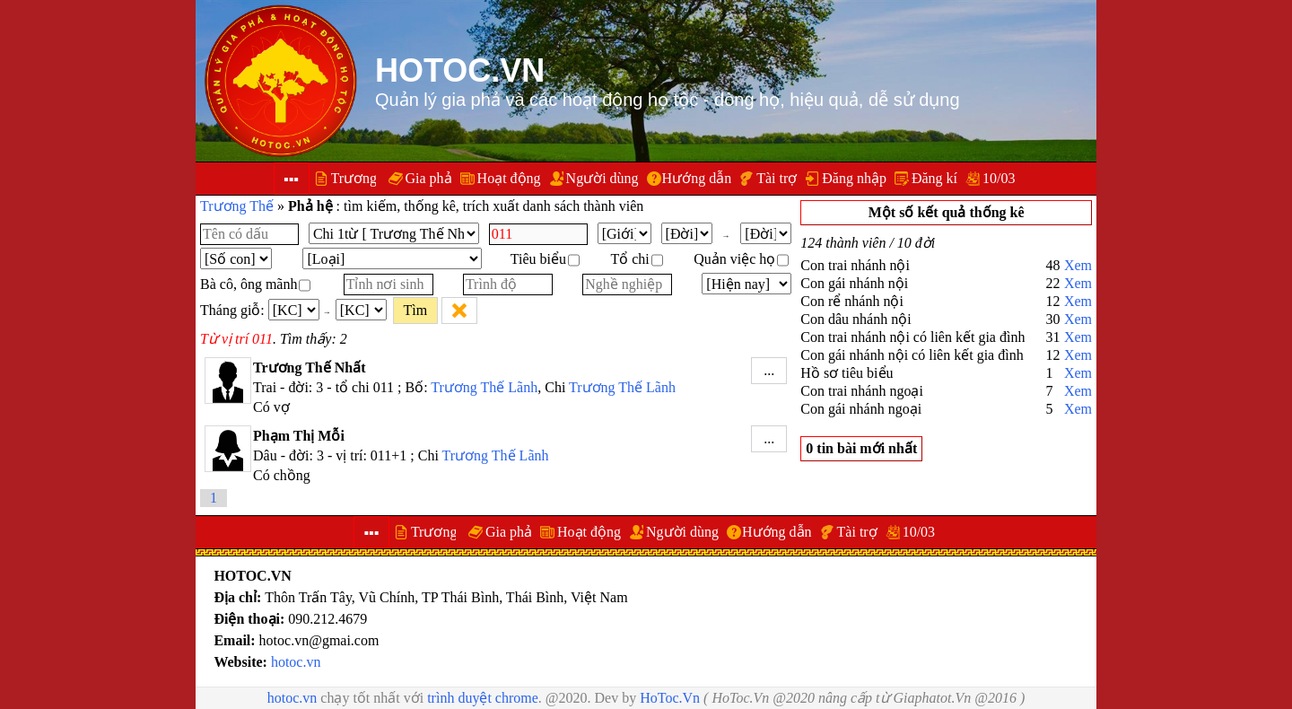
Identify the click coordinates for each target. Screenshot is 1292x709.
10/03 (998, 178)
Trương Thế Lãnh (484, 387)
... (769, 370)
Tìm (415, 310)
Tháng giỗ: (232, 310)
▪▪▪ (291, 179)
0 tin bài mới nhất (861, 448)
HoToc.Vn (670, 697)
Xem (1078, 265)
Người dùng (602, 178)
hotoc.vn (296, 662)
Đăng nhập (854, 178)
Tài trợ (776, 178)
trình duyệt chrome (482, 697)
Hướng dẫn (697, 178)
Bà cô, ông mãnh (255, 284)
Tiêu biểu (545, 258)
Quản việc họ (741, 258)
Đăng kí (934, 178)
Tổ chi (636, 258)
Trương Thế (237, 206)
